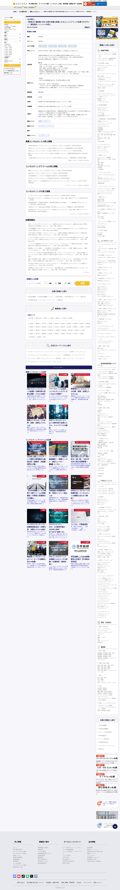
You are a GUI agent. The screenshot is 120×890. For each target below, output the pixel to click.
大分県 (75, 333)
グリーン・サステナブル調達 (105, 695)
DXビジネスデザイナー (103, 501)
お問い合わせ (21, 882)
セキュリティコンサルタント (105, 333)
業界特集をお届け (43, 847)
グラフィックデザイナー (104, 629)
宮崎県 (82, 333)
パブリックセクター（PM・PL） (106, 490)
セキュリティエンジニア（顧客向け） (107, 603)
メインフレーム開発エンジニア (105, 579)
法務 (99, 456)
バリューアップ (49, 351)
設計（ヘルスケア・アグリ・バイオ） (107, 682)
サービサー (100, 232)
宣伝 (99, 639)
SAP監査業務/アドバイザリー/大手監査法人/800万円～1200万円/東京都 (47, 175)
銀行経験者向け (42, 863)
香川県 (38, 333)
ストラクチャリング (33, 355)
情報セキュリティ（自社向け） (105, 460)
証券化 (72, 351)
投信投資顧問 (103, 105)
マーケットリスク (102, 150)
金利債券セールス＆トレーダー (105, 178)
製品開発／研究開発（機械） (105, 654)
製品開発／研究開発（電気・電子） (107, 653)
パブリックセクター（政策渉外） (106, 376)
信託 (99, 211)
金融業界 (40, 849)
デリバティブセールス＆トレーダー (107, 180)
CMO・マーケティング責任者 (105, 417)
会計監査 (100, 404)
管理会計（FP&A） (102, 398)
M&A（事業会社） (102, 433)
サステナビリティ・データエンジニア (107, 509)
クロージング (58, 362)
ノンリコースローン (46, 362)
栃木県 (82, 323)
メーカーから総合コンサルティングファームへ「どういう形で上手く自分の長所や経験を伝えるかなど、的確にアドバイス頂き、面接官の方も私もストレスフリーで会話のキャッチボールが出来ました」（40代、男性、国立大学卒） (58, 239)
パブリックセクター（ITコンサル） (106, 252)
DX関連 (101, 497)
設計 (100, 675)
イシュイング (101, 225)
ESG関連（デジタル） (105, 507)
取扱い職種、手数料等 (67, 882)
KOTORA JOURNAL (68, 861)
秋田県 (56, 323)
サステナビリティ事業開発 (104, 387)
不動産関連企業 (32, 300)
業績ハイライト (91, 853)
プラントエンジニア (103, 696)
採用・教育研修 (101, 444)
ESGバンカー (101, 70)
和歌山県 (51, 330)
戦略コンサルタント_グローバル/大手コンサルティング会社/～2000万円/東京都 (50, 170)
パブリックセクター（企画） (107, 369)
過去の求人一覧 (17, 867)
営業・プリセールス (105, 534)
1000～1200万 (8, 47)
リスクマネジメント (105, 144)
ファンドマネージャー (103, 107)
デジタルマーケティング (104, 566)
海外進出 (101, 473)
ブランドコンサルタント (104, 342)
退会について (97, 882)
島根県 (64, 330)
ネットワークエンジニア (104, 600)
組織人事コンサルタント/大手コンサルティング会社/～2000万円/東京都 (47, 173)
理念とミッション (92, 849)
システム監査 (101, 455)
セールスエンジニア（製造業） (105, 705)
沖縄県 (39, 337)
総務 (99, 420)
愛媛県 (44, 333)
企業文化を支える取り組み (95, 851)
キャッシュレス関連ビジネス (107, 221)
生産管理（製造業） (103, 688)
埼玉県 (45, 318)
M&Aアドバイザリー (103, 321)
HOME (14, 11)
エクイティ (71, 358)
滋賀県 (38, 330)
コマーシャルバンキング (106, 186)
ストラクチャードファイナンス (105, 86)
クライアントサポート (103, 430)
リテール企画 (101, 218)
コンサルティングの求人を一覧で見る (79, 214)
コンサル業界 (42, 851)
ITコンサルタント (102, 286)
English (105, 0)
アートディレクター (103, 630)
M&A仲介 (100, 323)
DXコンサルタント (102, 294)
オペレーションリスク (103, 152)
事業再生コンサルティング (107, 278)
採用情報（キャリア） (93, 857)
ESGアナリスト (101, 69)
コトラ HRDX (67, 855)
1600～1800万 (8, 52)
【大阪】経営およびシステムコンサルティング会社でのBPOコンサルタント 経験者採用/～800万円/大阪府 (57, 158)
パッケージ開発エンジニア (104, 578)
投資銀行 (58, 358)
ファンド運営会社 (80, 296)
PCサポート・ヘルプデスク (104, 555)
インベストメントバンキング (107, 74)
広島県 (77, 330)
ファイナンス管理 (104, 390)
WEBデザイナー (102, 567)
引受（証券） (101, 216)
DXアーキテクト (102, 502)
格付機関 (100, 234)
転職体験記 (16, 859)
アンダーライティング (78, 355)
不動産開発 (100, 129)
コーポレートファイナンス (35, 351)
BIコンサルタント (102, 291)
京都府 (31, 330)
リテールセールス (102, 204)
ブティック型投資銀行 (56, 296)
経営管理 (101, 468)
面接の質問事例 (17, 857)
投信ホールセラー (102, 109)
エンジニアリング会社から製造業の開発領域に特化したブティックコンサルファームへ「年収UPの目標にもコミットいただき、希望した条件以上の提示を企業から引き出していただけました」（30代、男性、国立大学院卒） (58, 254)
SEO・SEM (100, 571)
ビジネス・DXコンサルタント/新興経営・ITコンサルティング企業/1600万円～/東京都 (51, 195)
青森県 (38, 323)
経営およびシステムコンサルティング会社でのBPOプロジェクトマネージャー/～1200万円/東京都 (55, 151)
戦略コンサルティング (105, 267)
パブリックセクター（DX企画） (106, 488)
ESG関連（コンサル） (105, 255)
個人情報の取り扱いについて (35, 882)
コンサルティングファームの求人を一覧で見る (77, 185)
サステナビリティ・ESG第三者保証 (107, 261)
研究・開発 (102, 651)
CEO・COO (101, 470)
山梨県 (31, 327)
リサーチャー (101, 353)
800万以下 (7, 44)
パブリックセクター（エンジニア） (107, 492)
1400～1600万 (8, 51)
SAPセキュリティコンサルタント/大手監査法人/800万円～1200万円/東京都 (48, 178)
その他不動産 (101, 141)
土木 (99, 139)
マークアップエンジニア (104, 562)
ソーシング (58, 355)
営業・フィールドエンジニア (107, 703)
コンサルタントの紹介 (19, 853)
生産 (100, 686)
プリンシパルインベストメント (105, 93)
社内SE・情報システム (105, 549)
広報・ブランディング (103, 640)
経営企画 (100, 410)
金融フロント (103, 197)
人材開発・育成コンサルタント (105, 305)
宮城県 (50, 323)
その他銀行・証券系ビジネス (107, 209)
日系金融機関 (32, 296)
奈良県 (44, 330)
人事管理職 (100, 441)
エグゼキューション (47, 355)
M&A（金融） (101, 76)
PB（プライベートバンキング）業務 (107, 202)
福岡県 (70, 318)
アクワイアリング (102, 223)
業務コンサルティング (105, 273)
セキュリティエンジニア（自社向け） (107, 463)
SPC (64, 358)
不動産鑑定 (100, 128)
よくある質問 (17, 863)
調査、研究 (100, 348)
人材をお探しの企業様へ (96, 0)
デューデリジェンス (48, 358)
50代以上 (7, 31)
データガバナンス (102, 615)
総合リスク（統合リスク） (104, 147)
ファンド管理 (101, 114)
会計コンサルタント (103, 312)
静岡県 (75, 327)
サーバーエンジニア (103, 601)
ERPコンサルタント (103, 288)
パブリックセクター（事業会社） (106, 371)
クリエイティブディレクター (105, 632)
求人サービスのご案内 (19, 851)
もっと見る (86, 272)
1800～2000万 (8, 54)
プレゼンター (101, 112)
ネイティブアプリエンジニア (105, 593)
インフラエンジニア (103, 598)
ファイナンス (80, 358)
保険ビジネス (103, 155)
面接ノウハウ (17, 855)
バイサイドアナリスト (103, 110)
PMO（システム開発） (103, 531)
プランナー (100, 634)
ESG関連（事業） (104, 381)
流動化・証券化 (101, 88)
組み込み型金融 (101, 227)
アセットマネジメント (103, 124)
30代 (10, 29)
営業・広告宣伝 (103, 626)
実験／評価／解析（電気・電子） (106, 665)
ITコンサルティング (105, 284)
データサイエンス (104, 611)
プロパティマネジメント (104, 126)
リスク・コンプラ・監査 (106, 451)
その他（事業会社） (103, 435)
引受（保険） (101, 162)
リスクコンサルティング (106, 326)
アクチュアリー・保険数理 (104, 157)
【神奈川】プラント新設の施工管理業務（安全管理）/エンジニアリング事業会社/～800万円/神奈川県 (56, 207)
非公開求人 (13, 26)
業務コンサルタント (35, 11)
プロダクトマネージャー (104, 432)
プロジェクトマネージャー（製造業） (107, 698)
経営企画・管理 (103, 516)
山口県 (83, 330)
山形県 (63, 323)
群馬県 (88, 323)
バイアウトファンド (62, 351)
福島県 (69, 323)
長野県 (44, 327)
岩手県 (44, 323)
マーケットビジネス (105, 172)
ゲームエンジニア (102, 605)
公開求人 (7, 26)
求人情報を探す (23, 11)
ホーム (15, 847)
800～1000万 (8, 46)
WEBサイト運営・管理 (103, 557)
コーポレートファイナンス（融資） (107, 188)
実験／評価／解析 (104, 663)
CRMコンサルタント (103, 289)
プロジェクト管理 (104, 527)
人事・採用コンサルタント (104, 303)
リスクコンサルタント (103, 328)
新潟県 (38, 327)
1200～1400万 (8, 49)
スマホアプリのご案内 (19, 865)
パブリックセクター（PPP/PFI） (106, 60)
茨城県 (75, 323)
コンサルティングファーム (46, 126)
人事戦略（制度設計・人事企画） (106, 442)
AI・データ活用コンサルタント (105, 296)
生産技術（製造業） (103, 690)
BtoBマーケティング (103, 415)
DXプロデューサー (102, 499)
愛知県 (58, 318)
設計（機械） (101, 679)
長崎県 (63, 333)
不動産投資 (66, 355)
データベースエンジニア (104, 595)
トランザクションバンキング (105, 192)
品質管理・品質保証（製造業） (105, 693)
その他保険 (100, 169)
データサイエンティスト (104, 614)
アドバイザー (31, 358)
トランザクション (33, 362)
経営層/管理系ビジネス (44, 853)
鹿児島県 (32, 337)
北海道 (31, 323)
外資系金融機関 (42, 296)
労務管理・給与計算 (103, 446)
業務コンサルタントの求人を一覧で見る (78, 160)
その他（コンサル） (105, 356)
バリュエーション (81, 351)
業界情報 (15, 861)
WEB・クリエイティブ (105, 560)
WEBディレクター (102, 569)
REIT (38, 358)
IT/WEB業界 (41, 855)
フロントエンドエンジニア (104, 581)
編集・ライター (101, 637)
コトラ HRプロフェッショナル (72, 847)
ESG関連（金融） (104, 63)
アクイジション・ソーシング (105, 123)
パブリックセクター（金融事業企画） (107, 58)
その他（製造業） (102, 700)
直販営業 (100, 167)
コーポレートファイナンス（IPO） (106, 84)
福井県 (63, 327)
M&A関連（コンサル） (105, 319)
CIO (98, 520)
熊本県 (69, 333)
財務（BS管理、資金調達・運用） (106, 399)
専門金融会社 (69, 296)
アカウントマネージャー (104, 541)
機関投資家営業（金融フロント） (106, 206)
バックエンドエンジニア (104, 583)
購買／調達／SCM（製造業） (105, 691)
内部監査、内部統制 (103, 453)
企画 (99, 418)
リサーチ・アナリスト (103, 181)
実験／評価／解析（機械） (104, 667)
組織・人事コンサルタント (104, 302)
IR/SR (99, 412)
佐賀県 (56, 333)
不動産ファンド (101, 100)
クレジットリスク (102, 148)
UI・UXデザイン (102, 572)
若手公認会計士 (42, 859)
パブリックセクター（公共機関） (106, 378)
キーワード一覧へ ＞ (59, 367)
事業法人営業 (101, 201)
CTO (99, 518)
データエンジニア (102, 596)
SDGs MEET (66, 863)
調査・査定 (100, 164)
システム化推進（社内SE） (104, 553)
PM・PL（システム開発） (104, 529)
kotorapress (66, 859)
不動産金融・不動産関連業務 (107, 119)
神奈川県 (40, 92)
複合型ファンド (101, 98)
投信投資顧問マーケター (104, 115)
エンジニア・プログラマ (106, 576)
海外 (44, 337)
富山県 (50, 327)
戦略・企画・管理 (104, 408)
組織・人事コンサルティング (107, 299)
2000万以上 (7, 56)
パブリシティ (91, 855)
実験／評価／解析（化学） (104, 668)
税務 (99, 403)
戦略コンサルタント (103, 269)
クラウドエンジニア (103, 591)
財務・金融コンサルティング (107, 308)
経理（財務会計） (102, 396)
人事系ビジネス (103, 438)
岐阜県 (69, 327)
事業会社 (60, 300)
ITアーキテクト (101, 293)
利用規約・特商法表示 (52, 882)
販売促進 (100, 642)
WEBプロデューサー (103, 564)
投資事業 (101, 91)
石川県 (56, 327)
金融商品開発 (101, 183)
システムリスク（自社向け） (105, 461)
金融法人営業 (101, 199)
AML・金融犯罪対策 (103, 465)
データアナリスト (102, 617)
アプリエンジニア (102, 608)
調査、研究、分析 (104, 346)
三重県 (82, 327)
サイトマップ (87, 882)
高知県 (50, 333)
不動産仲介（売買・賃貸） (104, 138)
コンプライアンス (102, 458)
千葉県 (52, 318)
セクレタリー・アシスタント (105, 422)
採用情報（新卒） (92, 859)
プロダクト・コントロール (104, 401)
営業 (99, 635)
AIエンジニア (101, 504)
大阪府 (64, 318)
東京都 (31, 318)
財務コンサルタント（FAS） (105, 310)
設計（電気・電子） (103, 677)
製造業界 (40, 857)
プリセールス (101, 539)
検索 (83, 283)
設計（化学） (101, 681)
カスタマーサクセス (103, 546)
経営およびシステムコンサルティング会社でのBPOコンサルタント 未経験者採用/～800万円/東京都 (55, 148)
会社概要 (89, 847)
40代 (14, 29)
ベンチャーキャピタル (103, 101)
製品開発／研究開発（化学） (105, 656)
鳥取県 (58, 330)
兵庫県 (88, 327)
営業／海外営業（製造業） (104, 710)
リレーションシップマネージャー (106, 190)
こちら (11, 72)
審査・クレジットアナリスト (105, 193)
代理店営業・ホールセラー (104, 166)
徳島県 (31, 333)
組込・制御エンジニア (103, 606)
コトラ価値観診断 (68, 849)
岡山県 (70, 330)
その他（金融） (103, 230)
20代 (6, 29)
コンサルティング (44, 135)
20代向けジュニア (43, 861)
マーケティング (101, 413)
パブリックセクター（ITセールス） (106, 493)
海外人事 (100, 447)
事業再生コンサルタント (104, 280)
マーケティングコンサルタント (105, 341)
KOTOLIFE (66, 857)
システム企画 (101, 523)
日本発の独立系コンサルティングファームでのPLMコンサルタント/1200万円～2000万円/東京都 (54, 145)
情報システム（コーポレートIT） (106, 552)
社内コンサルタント (103, 522)
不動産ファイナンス (103, 121)
